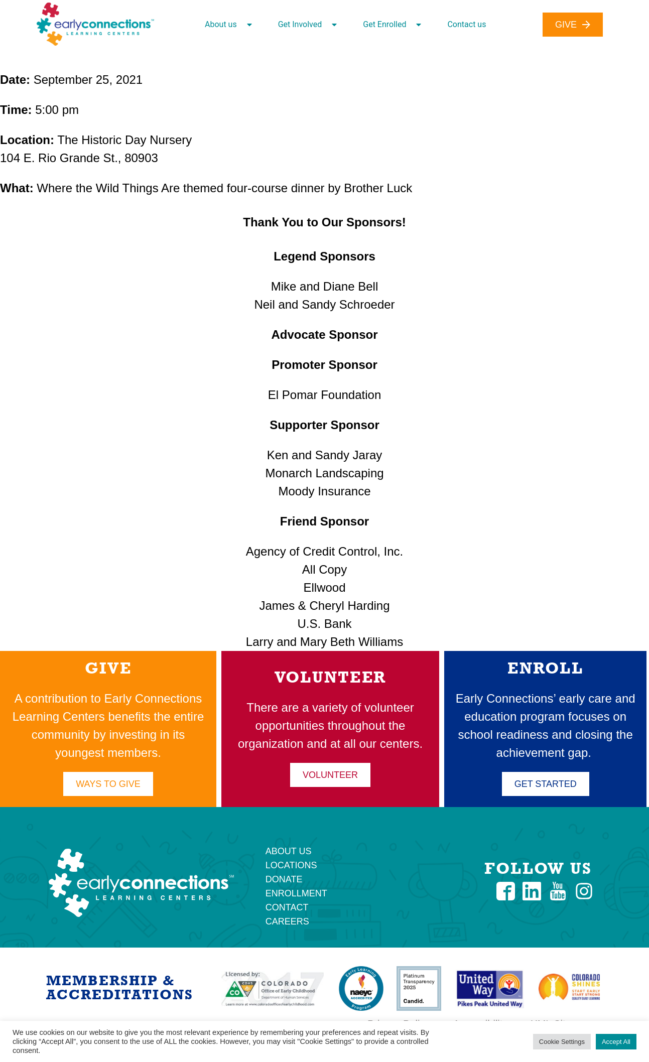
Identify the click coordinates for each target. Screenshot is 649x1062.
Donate (284, 879)
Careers (287, 921)
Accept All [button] (616, 1041)
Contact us (466, 24)
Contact (287, 907)
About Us (289, 851)
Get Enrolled (392, 25)
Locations (291, 865)
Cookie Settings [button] (562, 1041)
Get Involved (307, 25)
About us (228, 25)
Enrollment (296, 893)
